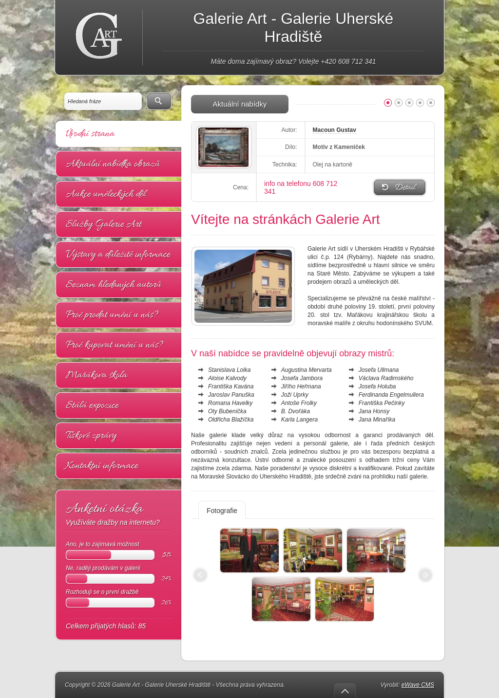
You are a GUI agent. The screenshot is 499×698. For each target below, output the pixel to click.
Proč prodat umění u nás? (112, 315)
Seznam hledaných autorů (113, 285)
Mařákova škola (96, 375)
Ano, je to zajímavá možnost (119, 550)
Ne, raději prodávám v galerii (119, 574)
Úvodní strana (90, 134)
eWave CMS (418, 684)
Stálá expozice (92, 405)
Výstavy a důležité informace (118, 254)
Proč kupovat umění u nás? (114, 345)
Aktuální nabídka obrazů (113, 164)
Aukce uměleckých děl (106, 194)
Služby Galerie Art (103, 224)
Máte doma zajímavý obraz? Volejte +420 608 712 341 (293, 61)
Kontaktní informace (102, 466)
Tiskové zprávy (91, 435)
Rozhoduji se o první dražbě (119, 597)
